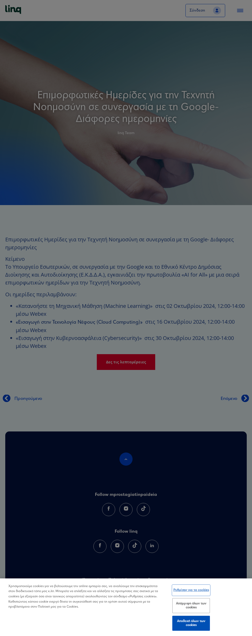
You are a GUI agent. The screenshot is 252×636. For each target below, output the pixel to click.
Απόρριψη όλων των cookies (191, 605)
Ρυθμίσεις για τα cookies (191, 590)
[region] (126, 607)
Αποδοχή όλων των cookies (191, 623)
